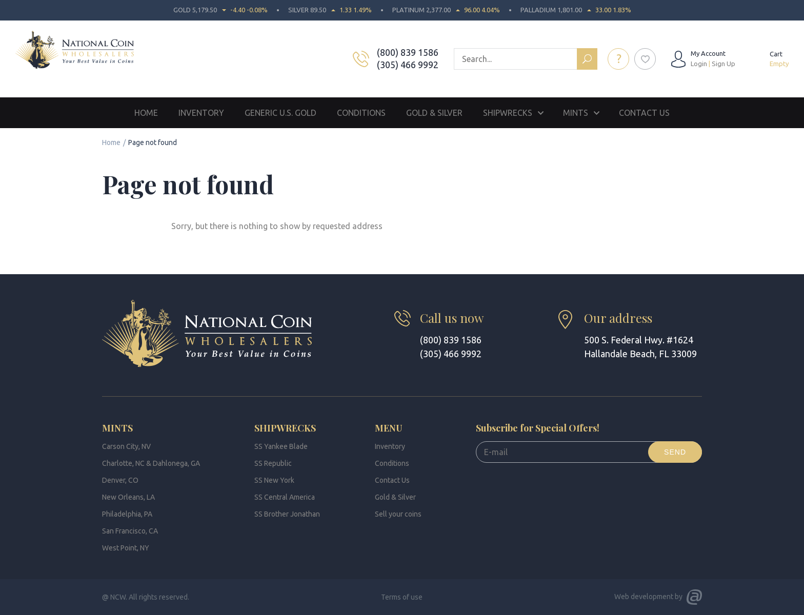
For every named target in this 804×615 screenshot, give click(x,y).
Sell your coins (398, 514)
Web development (643, 596)
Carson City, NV (126, 446)
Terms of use (402, 597)
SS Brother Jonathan (287, 514)
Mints (575, 112)
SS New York (274, 480)
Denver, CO (120, 480)
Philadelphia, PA (127, 514)
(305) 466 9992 (407, 64)
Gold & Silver (434, 112)
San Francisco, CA (130, 531)
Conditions (361, 112)
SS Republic (273, 463)
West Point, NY (125, 548)
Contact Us (644, 112)
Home (146, 112)
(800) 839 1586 (407, 52)
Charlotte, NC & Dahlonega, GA (151, 463)
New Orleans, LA (128, 497)
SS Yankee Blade (281, 446)
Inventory (201, 112)
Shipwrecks (507, 112)
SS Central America (284, 497)
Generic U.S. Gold (280, 112)
